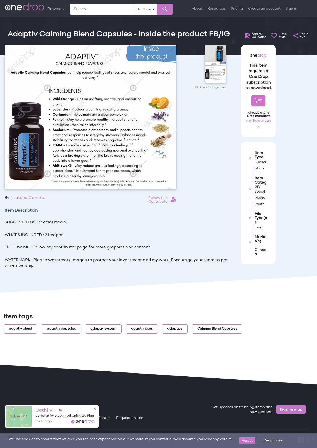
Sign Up (258, 100)
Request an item (130, 418)
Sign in (291, 8)
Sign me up (291, 409)
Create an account (264, 8)
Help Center (99, 418)
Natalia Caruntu (28, 198)
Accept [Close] (247, 440)
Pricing (237, 8)
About (197, 8)
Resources (217, 8)
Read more (273, 440)
